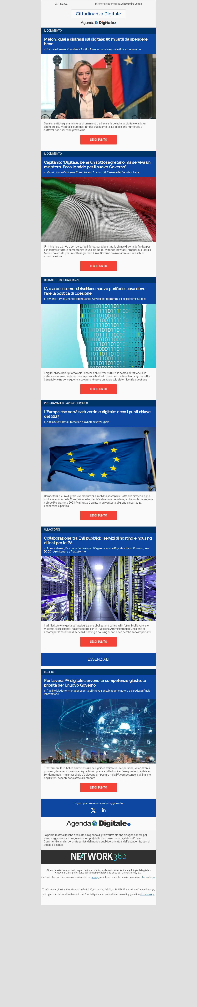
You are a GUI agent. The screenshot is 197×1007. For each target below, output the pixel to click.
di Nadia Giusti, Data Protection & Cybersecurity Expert (76, 421)
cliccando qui (147, 894)
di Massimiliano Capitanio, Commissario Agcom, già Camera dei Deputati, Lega (91, 172)
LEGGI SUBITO (98, 139)
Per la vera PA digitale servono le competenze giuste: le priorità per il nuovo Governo (95, 683)
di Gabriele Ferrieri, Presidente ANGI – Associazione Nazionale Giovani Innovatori (92, 49)
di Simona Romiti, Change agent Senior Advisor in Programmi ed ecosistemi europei (95, 298)
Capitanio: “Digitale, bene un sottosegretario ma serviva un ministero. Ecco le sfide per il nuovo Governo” (97, 164)
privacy (94, 877)
